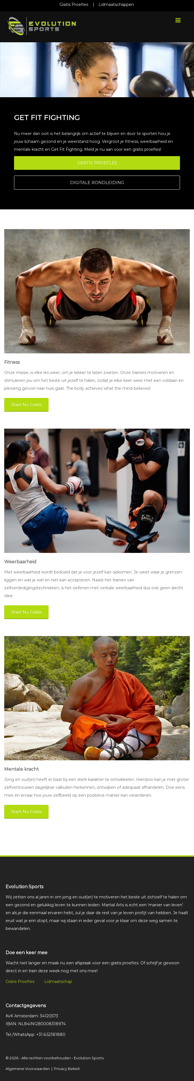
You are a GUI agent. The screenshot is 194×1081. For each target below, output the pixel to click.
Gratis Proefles (74, 4)
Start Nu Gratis (26, 404)
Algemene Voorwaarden (28, 1068)
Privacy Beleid (66, 1068)
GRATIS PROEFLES (97, 162)
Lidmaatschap (58, 981)
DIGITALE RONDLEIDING (97, 182)
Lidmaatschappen (116, 4)
